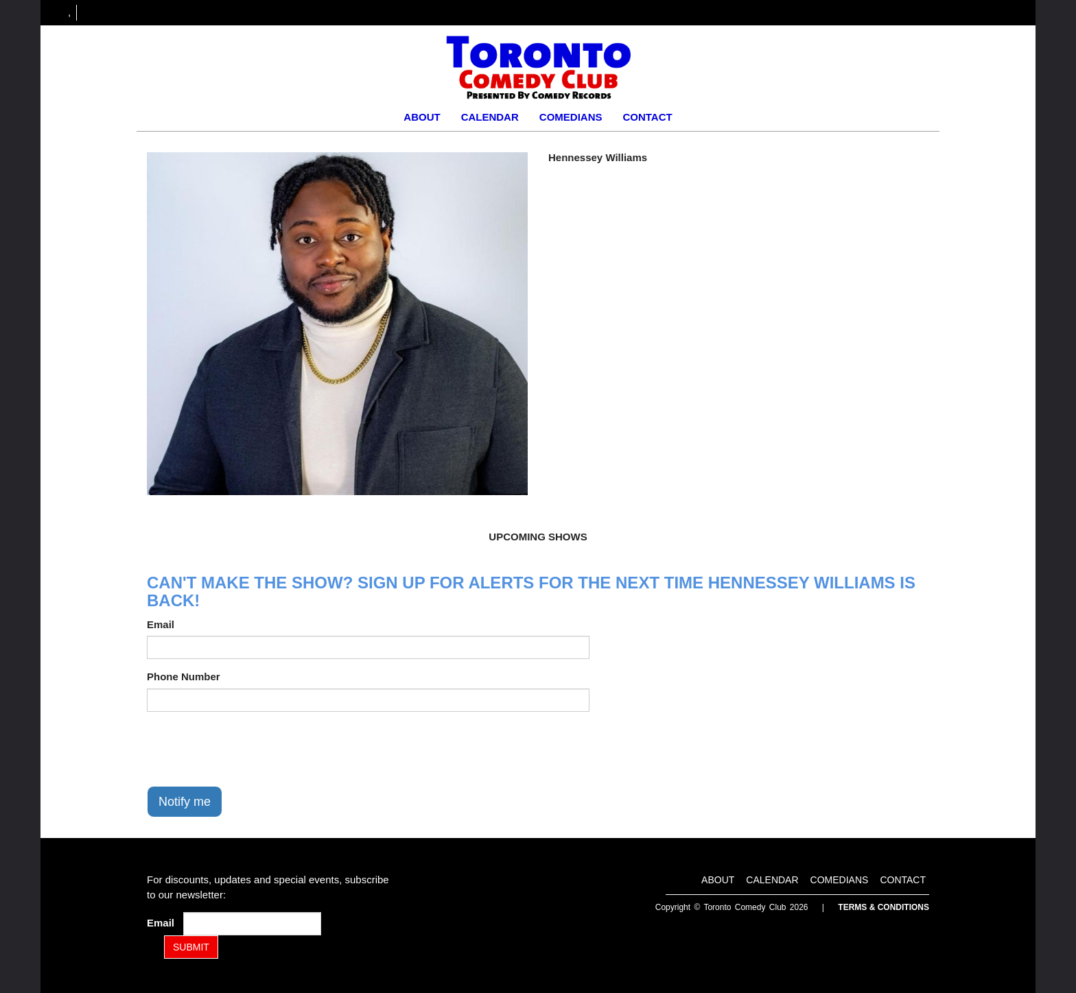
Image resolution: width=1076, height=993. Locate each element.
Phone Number (183, 676)
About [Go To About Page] (422, 117)
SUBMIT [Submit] (191, 947)
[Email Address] (252, 923)
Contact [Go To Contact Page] (647, 117)
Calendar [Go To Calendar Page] (490, 117)
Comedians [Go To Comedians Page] (571, 117)
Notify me (185, 802)
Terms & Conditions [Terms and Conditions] (883, 907)
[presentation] (251, 749)
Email (160, 624)
